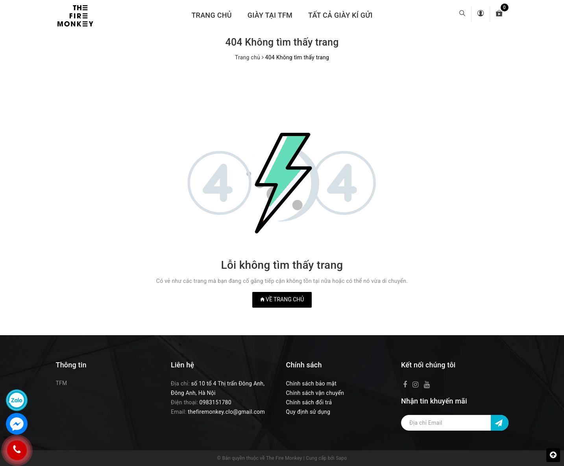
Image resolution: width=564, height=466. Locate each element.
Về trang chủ (282, 299)
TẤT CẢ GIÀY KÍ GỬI (340, 15)
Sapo (341, 458)
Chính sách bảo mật (311, 383)
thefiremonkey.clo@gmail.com (226, 412)
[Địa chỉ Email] (455, 423)
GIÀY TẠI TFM (270, 15)
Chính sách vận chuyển (315, 393)
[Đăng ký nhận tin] (500, 423)
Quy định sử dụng (308, 412)
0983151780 (215, 402)
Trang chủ (211, 15)
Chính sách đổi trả (309, 402)
